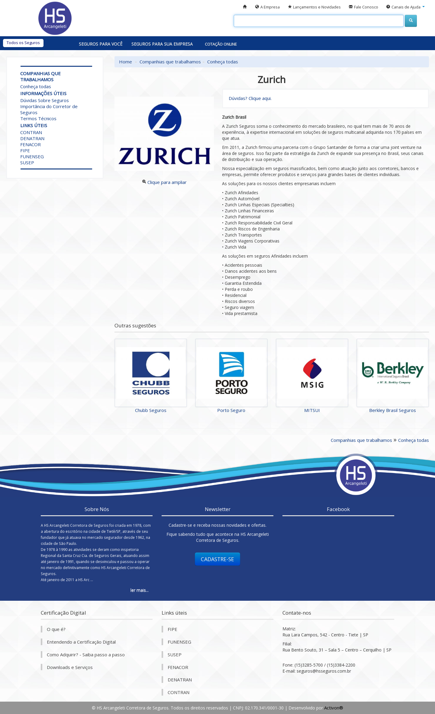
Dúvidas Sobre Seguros (44, 100)
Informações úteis (43, 93)
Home (125, 62)
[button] (405, 7)
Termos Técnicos (38, 118)
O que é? (56, 629)
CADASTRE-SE (217, 559)
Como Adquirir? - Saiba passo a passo (86, 654)
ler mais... (139, 590)
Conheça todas (35, 86)
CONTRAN (31, 132)
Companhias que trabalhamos (40, 76)
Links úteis (33, 125)
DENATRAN (32, 138)
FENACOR (30, 144)
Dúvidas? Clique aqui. (250, 98)
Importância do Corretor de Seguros (49, 109)
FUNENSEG (32, 156)
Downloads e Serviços (70, 667)
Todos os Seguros (23, 42)
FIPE (25, 150)
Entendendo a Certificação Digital (81, 642)
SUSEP (27, 162)
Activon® (333, 708)
